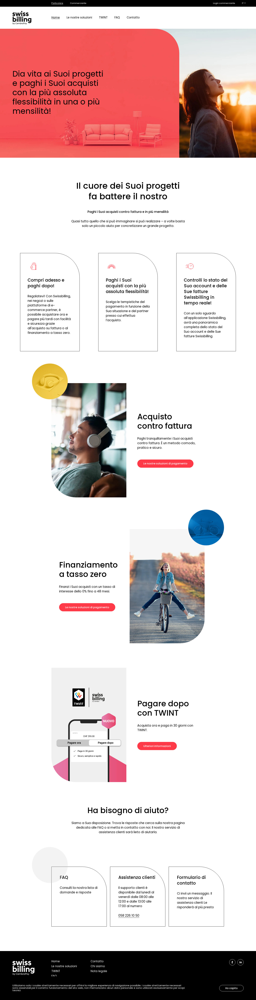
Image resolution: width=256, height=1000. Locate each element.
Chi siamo (98, 966)
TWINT (103, 17)
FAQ (117, 17)
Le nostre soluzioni (79, 17)
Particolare (57, 3)
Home (55, 17)
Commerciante (78, 3)
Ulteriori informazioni (157, 746)
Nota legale (99, 971)
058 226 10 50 (128, 915)
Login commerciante (224, 3)
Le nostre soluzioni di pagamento (165, 463)
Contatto (133, 17)
